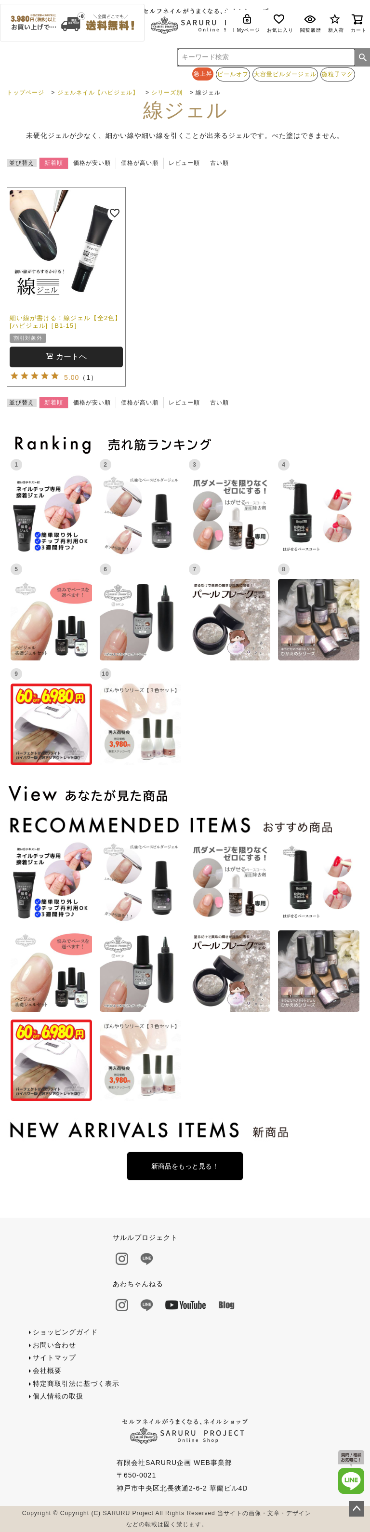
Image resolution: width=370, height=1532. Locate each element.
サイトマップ (54, 1357)
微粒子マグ (337, 74)
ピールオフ (233, 74)
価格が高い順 (140, 163)
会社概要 (47, 1370)
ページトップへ (356, 1509)
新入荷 (336, 23)
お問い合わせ (54, 1345)
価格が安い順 (92, 163)
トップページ (25, 92)
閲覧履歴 (310, 23)
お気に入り (280, 23)
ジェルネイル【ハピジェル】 (98, 92)
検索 (363, 57)
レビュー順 (184, 163)
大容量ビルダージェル (285, 74)
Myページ (248, 23)
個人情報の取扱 (58, 1396)
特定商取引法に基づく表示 (76, 1383)
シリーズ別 (167, 92)
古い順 (219, 163)
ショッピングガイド (65, 1332)
